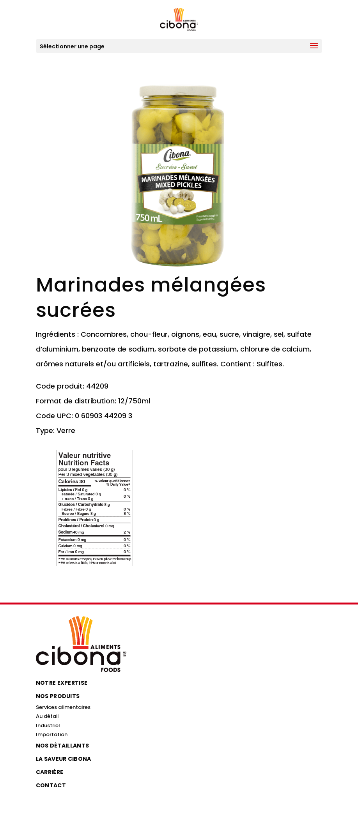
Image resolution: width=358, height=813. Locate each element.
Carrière (49, 772)
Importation (51, 734)
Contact (51, 785)
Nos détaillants (62, 745)
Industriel (48, 725)
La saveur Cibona (63, 759)
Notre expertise (62, 683)
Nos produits (58, 696)
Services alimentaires (63, 707)
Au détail (47, 716)
